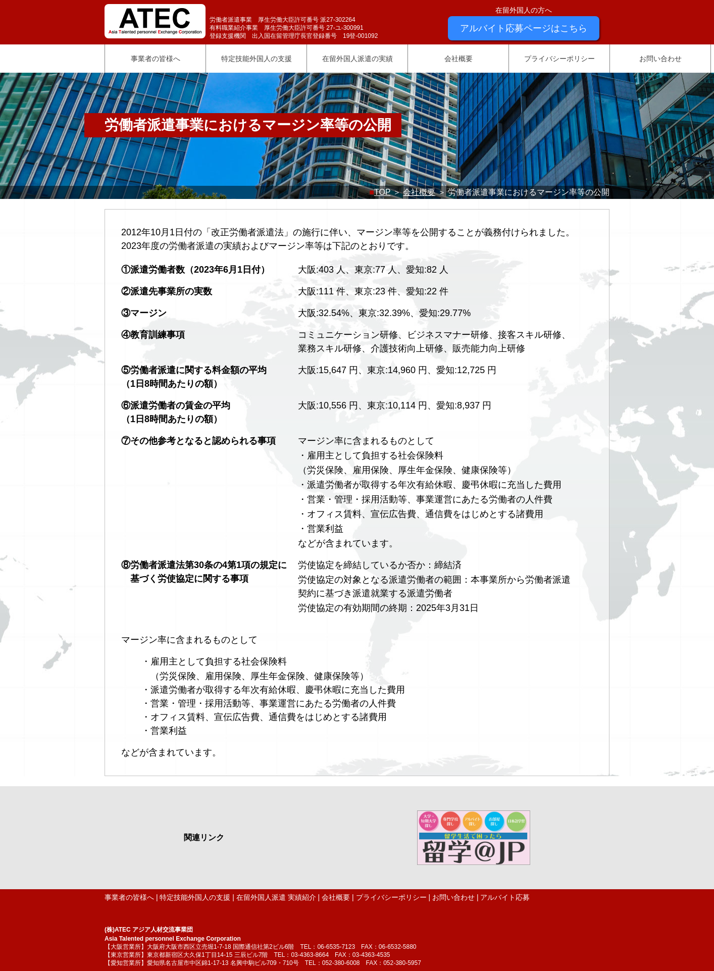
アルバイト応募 (505, 897)
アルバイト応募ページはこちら (523, 28)
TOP (382, 192)
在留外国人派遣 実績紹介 (276, 897)
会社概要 (458, 59)
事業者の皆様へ (155, 59)
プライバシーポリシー (559, 59)
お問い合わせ (660, 59)
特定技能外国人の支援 (256, 59)
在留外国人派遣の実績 (357, 59)
